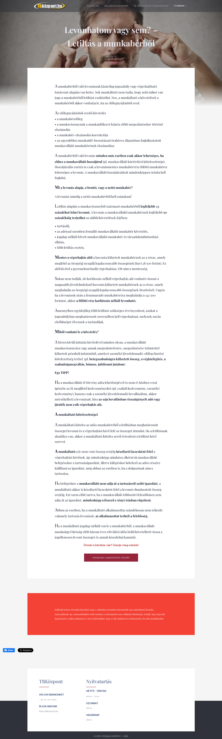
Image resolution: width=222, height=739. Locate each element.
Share (8, 650)
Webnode (107, 736)
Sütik (126, 736)
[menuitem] (104, 6)
